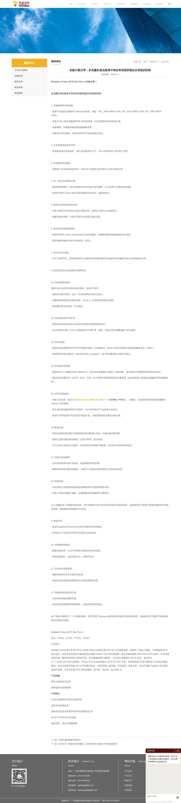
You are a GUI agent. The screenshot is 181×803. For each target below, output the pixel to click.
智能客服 (134, 4)
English (159, 4)
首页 (71, 4)
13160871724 (162, 762)
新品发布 (19, 87)
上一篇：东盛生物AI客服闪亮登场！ (66, 740)
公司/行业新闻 (21, 70)
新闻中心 (108, 4)
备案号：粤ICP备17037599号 (107, 800)
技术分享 (19, 81)
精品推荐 (19, 93)
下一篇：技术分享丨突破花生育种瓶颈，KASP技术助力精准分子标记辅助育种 (84, 744)
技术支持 (121, 4)
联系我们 (147, 4)
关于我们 (82, 4)
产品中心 (95, 4)
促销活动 (19, 76)
